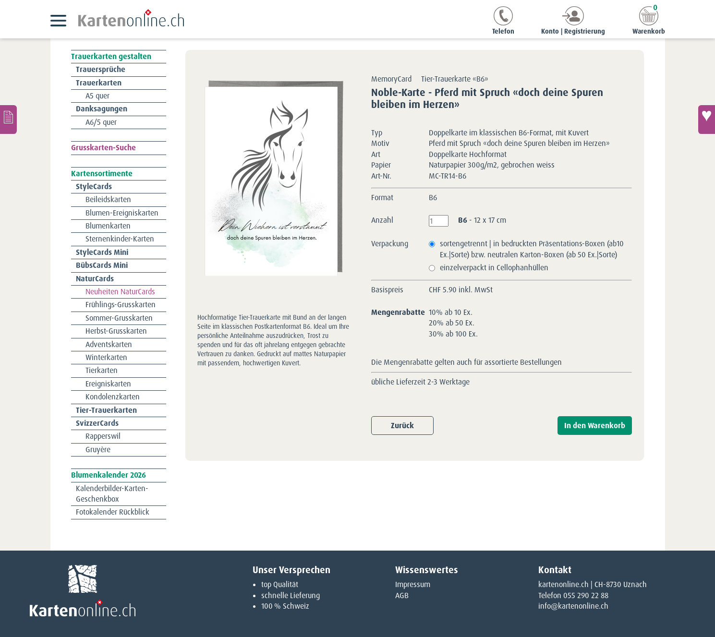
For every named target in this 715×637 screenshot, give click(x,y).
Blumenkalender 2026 (108, 475)
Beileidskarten (108, 199)
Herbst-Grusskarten (116, 331)
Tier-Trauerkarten (106, 410)
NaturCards (95, 279)
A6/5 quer (101, 122)
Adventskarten (108, 344)
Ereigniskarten (108, 384)
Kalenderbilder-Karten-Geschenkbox (112, 493)
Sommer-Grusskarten (119, 318)
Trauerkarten (98, 83)
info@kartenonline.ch (573, 606)
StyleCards (94, 186)
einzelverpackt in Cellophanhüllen (494, 268)
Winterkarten (106, 357)
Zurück (402, 426)
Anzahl (382, 220)
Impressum (412, 584)
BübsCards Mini (102, 265)
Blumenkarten (108, 226)
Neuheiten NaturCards (120, 292)
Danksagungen (101, 109)
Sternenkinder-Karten (119, 239)
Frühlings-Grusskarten (120, 305)
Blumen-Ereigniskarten (121, 213)
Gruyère (97, 450)
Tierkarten (101, 370)
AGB (402, 595)
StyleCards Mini (102, 252)
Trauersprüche (100, 69)
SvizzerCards (97, 423)
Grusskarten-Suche (103, 148)
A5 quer (97, 96)
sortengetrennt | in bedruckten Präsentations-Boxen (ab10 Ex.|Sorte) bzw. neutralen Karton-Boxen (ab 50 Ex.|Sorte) (532, 249)
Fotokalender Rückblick (112, 512)
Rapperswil (103, 436)
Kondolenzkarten (112, 397)
